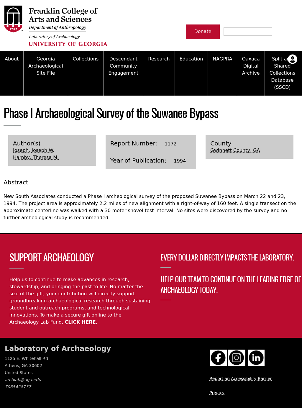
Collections (86, 59)
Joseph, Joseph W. (33, 150)
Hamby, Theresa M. (36, 157)
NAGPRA (222, 59)
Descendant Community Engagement (123, 66)
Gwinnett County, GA (235, 150)
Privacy (217, 392)
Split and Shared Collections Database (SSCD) (282, 73)
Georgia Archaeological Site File (45, 66)
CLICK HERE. (81, 322)
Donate (202, 31)
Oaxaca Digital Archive (251, 66)
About (12, 59)
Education (191, 59)
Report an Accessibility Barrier (241, 378)
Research (159, 59)
